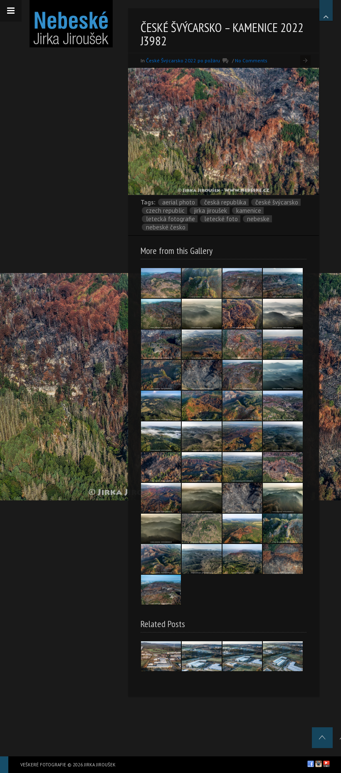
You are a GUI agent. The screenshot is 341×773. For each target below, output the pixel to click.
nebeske (258, 218)
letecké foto (221, 218)
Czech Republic (165, 210)
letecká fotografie (170, 218)
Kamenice (248, 210)
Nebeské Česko (165, 227)
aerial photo (178, 202)
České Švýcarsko (276, 202)
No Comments (251, 60)
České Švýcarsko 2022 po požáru (183, 60)
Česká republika (225, 202)
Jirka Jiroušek (210, 210)
